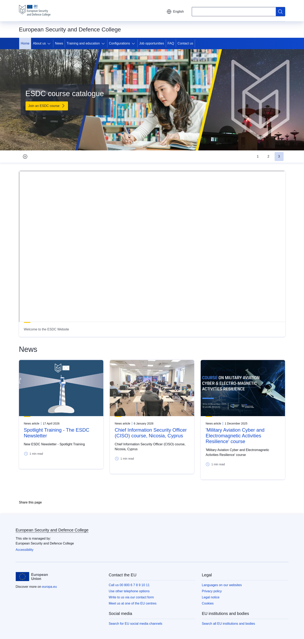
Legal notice (210, 597)
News (59, 43)
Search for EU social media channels (135, 623)
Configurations (119, 43)
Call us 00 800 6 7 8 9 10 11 (129, 585)
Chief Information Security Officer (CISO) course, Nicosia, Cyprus (151, 432)
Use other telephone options (129, 591)
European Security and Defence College (52, 530)
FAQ (171, 43)
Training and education (83, 43)
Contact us (185, 43)
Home (25, 43)
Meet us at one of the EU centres (133, 603)
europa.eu (49, 586)
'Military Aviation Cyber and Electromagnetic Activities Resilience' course (235, 435)
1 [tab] (258, 156)
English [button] (175, 11)
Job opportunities (151, 43)
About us (39, 43)
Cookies (208, 603)
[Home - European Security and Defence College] (35, 10)
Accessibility (24, 549)
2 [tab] (268, 156)
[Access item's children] (50, 43)
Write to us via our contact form (131, 597)
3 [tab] (279, 156)
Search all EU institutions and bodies (228, 623)
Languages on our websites (222, 585)
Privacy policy (212, 591)
